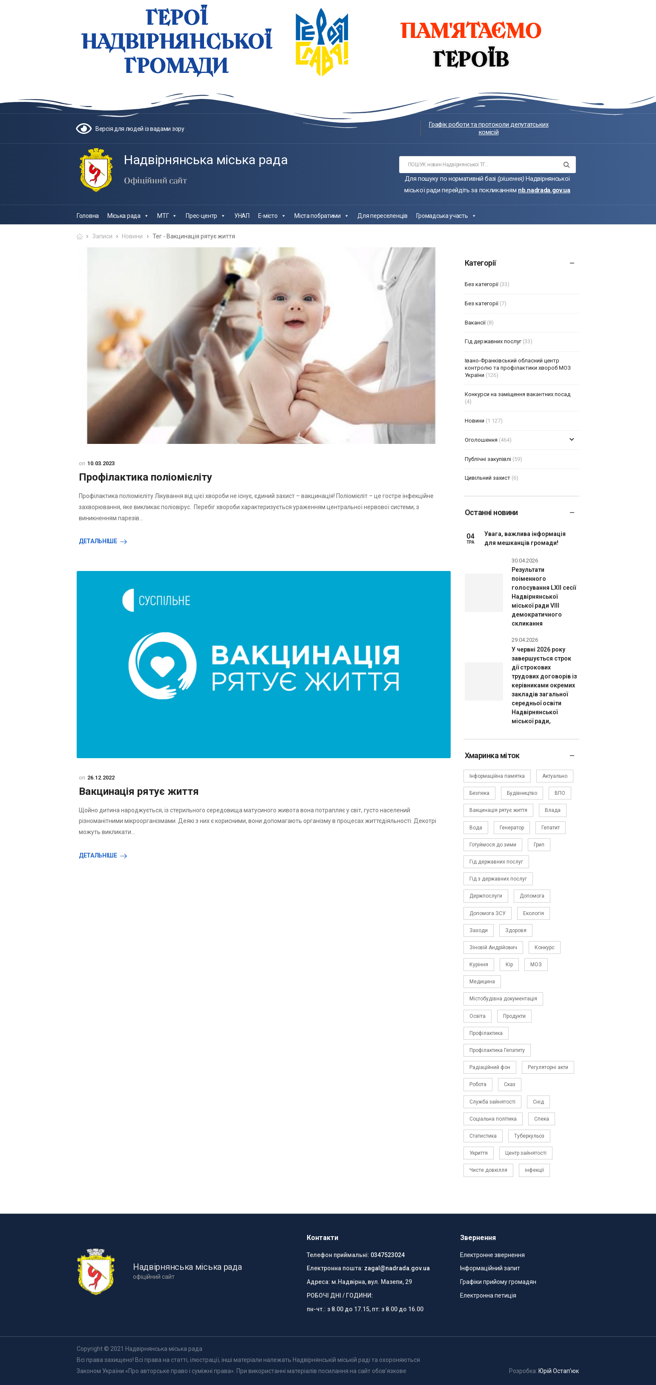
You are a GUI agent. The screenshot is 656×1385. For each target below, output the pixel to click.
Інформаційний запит (490, 1268)
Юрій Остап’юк (558, 1371)
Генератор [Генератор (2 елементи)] (512, 828)
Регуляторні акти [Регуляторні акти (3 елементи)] (548, 1067)
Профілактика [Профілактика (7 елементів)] (486, 1033)
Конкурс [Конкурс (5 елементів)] (545, 947)
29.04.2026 (525, 640)
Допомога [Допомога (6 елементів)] (532, 896)
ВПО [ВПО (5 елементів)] (560, 793)
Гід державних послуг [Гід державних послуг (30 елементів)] (496, 862)
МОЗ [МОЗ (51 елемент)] (536, 965)
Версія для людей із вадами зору (139, 128)
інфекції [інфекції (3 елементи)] (534, 1170)
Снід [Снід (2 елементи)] (538, 1102)
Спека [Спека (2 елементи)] (541, 1119)
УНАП (242, 215)
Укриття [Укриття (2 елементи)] (478, 1153)
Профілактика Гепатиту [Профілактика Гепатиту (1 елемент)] (497, 1050)
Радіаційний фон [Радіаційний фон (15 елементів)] (489, 1067)
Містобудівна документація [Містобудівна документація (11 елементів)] (503, 999)
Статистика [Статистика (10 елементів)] (483, 1136)
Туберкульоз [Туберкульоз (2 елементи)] (529, 1136)
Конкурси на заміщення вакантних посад (517, 394)
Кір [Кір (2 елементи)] (509, 965)
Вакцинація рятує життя (139, 791)
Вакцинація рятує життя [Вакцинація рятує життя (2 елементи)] (498, 810)
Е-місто (272, 215)
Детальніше (98, 541)
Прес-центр (206, 215)
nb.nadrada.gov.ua (544, 190)
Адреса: (318, 1281)
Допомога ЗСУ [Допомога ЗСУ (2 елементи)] (487, 913)
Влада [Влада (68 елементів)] (553, 810)
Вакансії (475, 322)
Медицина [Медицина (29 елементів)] (482, 982)
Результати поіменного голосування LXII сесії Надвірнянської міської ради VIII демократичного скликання (544, 596)
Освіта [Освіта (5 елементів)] (477, 1016)
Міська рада (128, 215)
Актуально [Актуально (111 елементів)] (554, 776)
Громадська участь (446, 215)
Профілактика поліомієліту (145, 477)
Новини (132, 236)
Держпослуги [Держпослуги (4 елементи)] (485, 896)
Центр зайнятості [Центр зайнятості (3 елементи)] (526, 1153)
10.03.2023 (101, 463)
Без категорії (481, 284)
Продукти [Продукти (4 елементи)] (514, 1016)
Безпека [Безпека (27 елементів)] (479, 793)
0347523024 (388, 1255)
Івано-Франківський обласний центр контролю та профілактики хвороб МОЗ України (518, 367)
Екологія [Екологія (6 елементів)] (533, 913)
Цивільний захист (487, 478)
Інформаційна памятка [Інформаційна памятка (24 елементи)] (497, 776)
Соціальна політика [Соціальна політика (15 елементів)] (493, 1119)
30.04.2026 (525, 560)
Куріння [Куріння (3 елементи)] (478, 965)
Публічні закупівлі (488, 459)
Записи (102, 236)
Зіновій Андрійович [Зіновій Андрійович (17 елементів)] (493, 947)
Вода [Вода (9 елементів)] (475, 828)
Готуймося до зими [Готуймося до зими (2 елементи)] (492, 845)
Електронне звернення (492, 1255)
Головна (88, 215)
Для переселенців (382, 215)
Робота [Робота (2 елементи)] (477, 1084)
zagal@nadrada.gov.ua (397, 1268)
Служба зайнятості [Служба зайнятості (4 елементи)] (492, 1102)
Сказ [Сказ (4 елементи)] (509, 1084)
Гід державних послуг (493, 341)
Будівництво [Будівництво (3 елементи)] (522, 793)
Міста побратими (321, 215)
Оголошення (481, 440)
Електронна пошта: (335, 1268)
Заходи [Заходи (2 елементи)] (478, 930)
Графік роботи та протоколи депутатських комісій (488, 128)
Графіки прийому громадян (498, 1281)
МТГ (167, 215)
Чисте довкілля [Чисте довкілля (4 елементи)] (488, 1170)
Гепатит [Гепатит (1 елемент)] (550, 828)
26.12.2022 (101, 777)
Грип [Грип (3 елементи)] (539, 845)
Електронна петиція (488, 1295)
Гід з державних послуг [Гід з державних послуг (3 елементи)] (498, 879)
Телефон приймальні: (338, 1255)
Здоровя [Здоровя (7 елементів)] (516, 930)
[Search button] (567, 164)
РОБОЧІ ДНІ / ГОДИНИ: (340, 1295)
